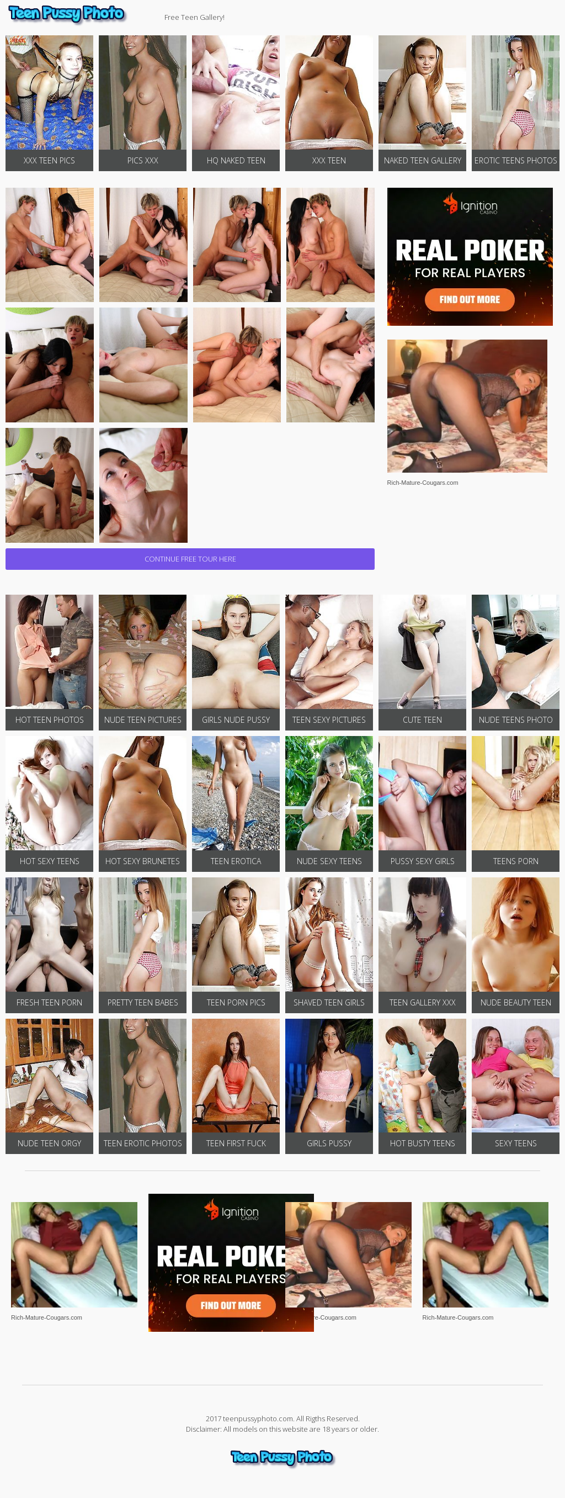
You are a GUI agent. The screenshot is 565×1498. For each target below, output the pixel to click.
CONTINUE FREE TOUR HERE (190, 559)
